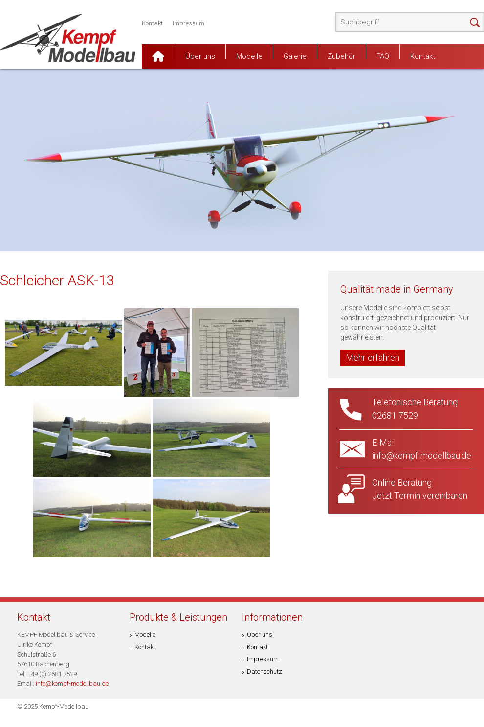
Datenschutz (264, 671)
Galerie (295, 55)
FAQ (382, 55)
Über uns (200, 55)
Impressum (188, 23)
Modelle (249, 55)
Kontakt (152, 23)
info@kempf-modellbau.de (72, 683)
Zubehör (341, 55)
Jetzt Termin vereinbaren (419, 496)
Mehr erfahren (372, 357)
